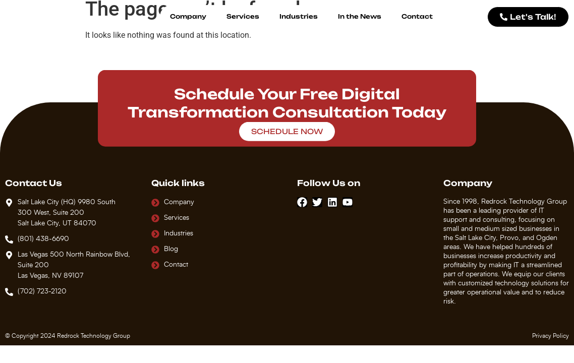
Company (188, 16)
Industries (298, 16)
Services (242, 16)
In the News (359, 16)
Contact (417, 16)
